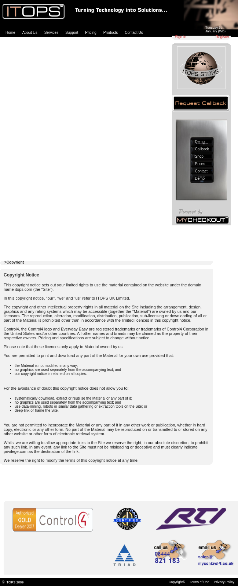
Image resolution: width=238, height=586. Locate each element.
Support (71, 33)
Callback (202, 149)
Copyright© (177, 582)
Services (51, 33)
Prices (200, 164)
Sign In (180, 37)
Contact (201, 171)
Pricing (90, 33)
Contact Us (134, 33)
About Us (29, 33)
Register (222, 37)
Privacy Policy (224, 582)
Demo (200, 142)
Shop (199, 156)
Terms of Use (199, 582)
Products (110, 33)
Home (10, 33)
